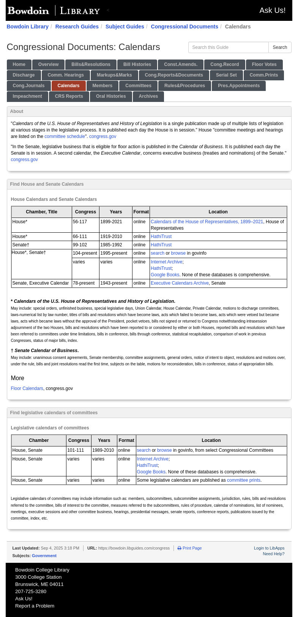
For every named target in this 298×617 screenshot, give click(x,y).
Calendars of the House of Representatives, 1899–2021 (207, 221)
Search (280, 47)
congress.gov (102, 136)
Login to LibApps (269, 548)
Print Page (190, 548)
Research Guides (77, 26)
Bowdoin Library (28, 26)
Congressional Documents (184, 26)
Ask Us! (273, 10)
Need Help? (273, 553)
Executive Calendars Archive (180, 283)
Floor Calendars (27, 388)
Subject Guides (125, 26)
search (157, 253)
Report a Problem (34, 606)
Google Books (165, 274)
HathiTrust (161, 236)
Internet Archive (166, 262)
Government (44, 555)
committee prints (243, 480)
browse (178, 253)
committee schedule (64, 136)
